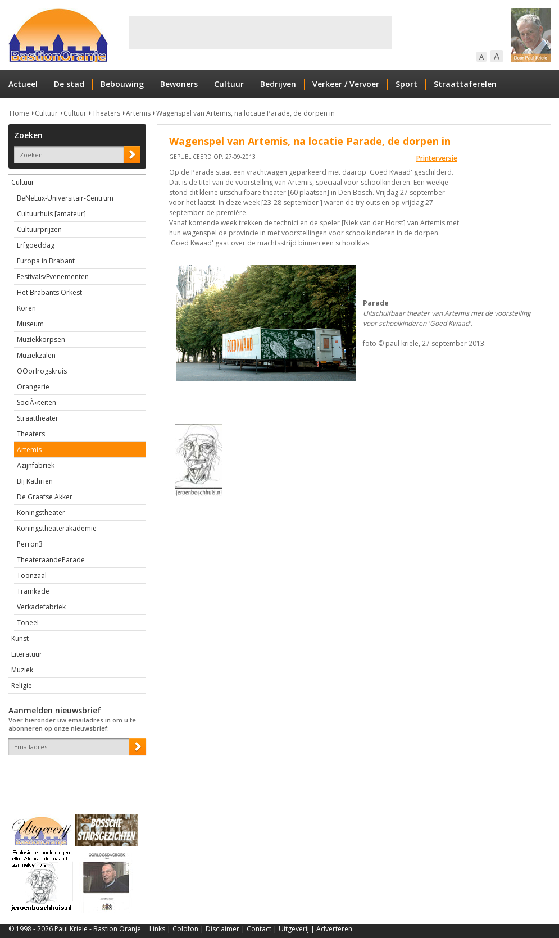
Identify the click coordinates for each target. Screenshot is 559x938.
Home (19, 113)
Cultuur (229, 84)
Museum (30, 324)
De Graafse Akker (44, 497)
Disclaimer (222, 929)
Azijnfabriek (35, 465)
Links (157, 929)
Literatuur (26, 654)
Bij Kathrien (35, 481)
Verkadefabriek (41, 607)
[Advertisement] (260, 32)
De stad (69, 84)
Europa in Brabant (46, 261)
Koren (26, 308)
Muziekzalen (36, 355)
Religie (21, 685)
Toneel (28, 622)
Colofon (185, 929)
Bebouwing (122, 84)
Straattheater (37, 418)
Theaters (106, 113)
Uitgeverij (294, 929)
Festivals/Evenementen (53, 276)
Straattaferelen (465, 84)
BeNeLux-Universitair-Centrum (65, 198)
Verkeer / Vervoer (345, 84)
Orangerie (33, 386)
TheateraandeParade (51, 559)
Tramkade (33, 591)
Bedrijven (278, 84)
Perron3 (30, 544)
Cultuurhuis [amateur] (51, 213)
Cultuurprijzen (39, 229)
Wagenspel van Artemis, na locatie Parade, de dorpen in (245, 113)
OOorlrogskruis (42, 371)
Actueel (23, 84)
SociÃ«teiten (36, 402)
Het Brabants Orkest (49, 292)
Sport (406, 84)
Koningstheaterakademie (57, 528)
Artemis (138, 113)
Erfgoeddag (35, 245)
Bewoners (179, 84)
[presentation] (74, 774)
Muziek (22, 670)
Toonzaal (32, 575)
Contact (259, 929)
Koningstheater (41, 512)
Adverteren (334, 929)
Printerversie (436, 158)
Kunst (20, 638)
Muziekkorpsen (41, 339)
